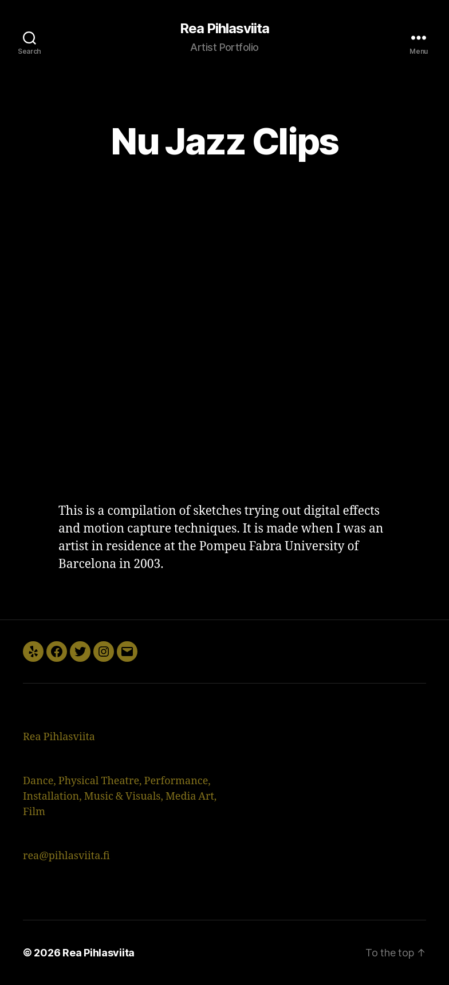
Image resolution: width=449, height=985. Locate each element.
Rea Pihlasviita (224, 28)
